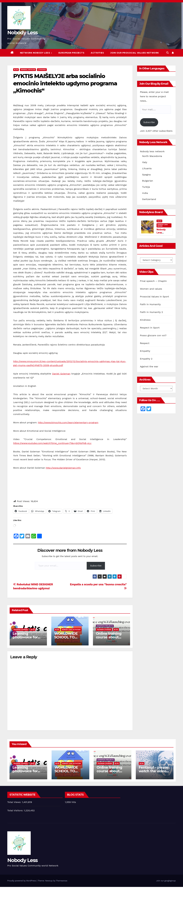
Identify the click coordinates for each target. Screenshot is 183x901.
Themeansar (61, 881)
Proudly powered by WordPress (22, 881)
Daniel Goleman (61, 373)
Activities (97, 52)
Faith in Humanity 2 (151, 312)
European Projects (71, 52)
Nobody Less (22, 32)
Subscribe (96, 565)
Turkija (146, 186)
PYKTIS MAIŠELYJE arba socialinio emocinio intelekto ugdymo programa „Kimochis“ (65, 83)
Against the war (149, 366)
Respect (144, 343)
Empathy (145, 351)
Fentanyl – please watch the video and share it (154, 771)
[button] (167, 52)
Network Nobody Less (35, 52)
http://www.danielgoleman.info (63, 467)
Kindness (145, 319)
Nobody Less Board (162, 225)
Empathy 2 (146, 358)
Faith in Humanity (150, 304)
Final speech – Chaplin (153, 281)
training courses (20, 629)
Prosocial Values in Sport (154, 296)
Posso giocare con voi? (153, 335)
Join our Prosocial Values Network (134, 52)
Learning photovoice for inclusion (25, 637)
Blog (16, 69)
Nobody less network (152, 151)
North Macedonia (152, 156)
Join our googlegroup (166, 881)
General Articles (28, 69)
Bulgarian (147, 180)
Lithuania (42, 69)
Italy (144, 162)
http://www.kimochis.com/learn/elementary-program (68, 422)
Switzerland (149, 199)
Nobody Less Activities (71, 629)
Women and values (151, 288)
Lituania (147, 168)
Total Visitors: (15, 810)
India (145, 193)
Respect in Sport (150, 327)
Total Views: (14, 802)
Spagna (146, 174)
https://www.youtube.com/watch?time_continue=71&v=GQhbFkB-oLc (52, 443)
